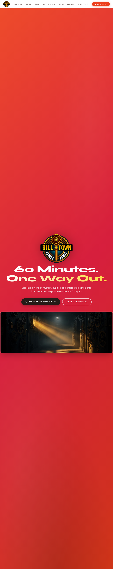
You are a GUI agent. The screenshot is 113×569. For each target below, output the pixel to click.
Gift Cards (49, 4)
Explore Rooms (77, 302)
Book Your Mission (40, 301)
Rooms (18, 4)
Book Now (101, 4)
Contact (83, 4)
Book (29, 4)
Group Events (67, 4)
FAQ (37, 4)
